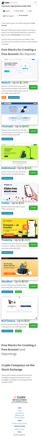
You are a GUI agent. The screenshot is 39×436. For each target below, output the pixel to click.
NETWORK (9, 3)
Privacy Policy (19, 418)
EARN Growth (19, 415)
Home (19, 411)
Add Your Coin (19, 429)
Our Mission (20, 413)
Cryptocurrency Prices (19, 423)
